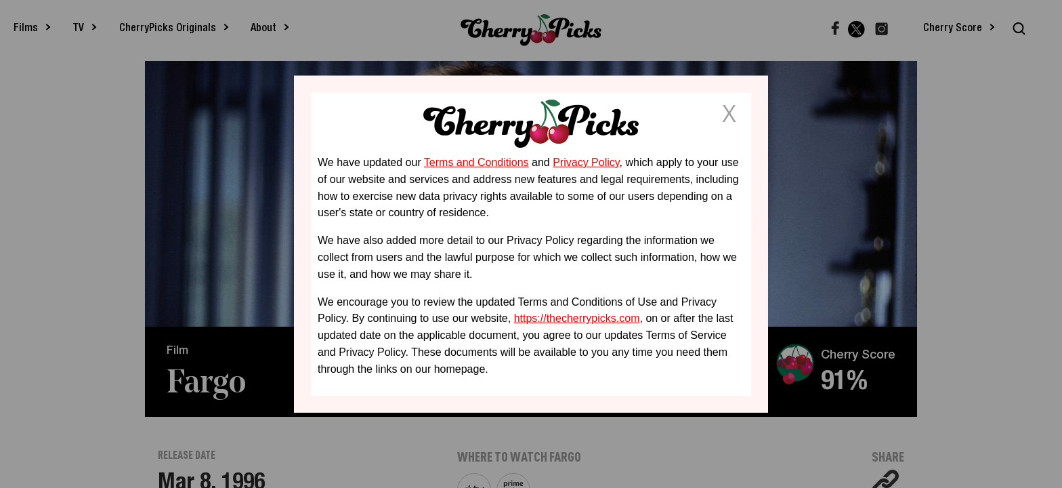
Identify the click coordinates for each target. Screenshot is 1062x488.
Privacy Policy (586, 162)
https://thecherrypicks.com (577, 318)
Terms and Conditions (476, 162)
